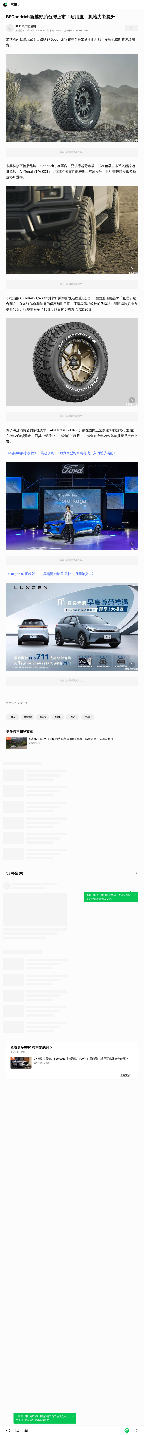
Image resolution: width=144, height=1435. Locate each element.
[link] (17, 1430)
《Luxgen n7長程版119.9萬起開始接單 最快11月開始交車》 (50, 574)
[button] (8, 1430)
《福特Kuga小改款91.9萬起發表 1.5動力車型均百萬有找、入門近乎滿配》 (61, 453)
